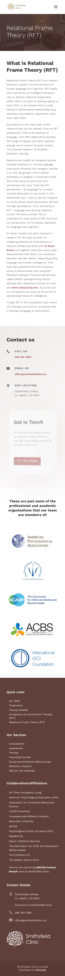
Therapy (14, 752)
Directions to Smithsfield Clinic (33, 905)
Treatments (16, 705)
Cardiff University (19, 811)
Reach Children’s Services (24, 841)
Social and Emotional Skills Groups (30, 761)
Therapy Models (18, 710)
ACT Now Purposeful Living (25, 792)
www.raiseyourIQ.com (24, 287)
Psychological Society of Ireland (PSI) (31, 831)
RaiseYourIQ (16, 836)
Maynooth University (21, 821)
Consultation (16, 743)
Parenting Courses (20, 757)
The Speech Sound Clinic (24, 859)
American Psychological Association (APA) (33, 797)
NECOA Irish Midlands (22, 770)
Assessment (16, 748)
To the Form (28, 461)
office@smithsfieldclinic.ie (30, 374)
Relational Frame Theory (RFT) (27, 722)
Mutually (41, 969)
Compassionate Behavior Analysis (29, 816)
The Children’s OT (19, 855)
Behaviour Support (20, 766)
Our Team (14, 700)
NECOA (13, 826)
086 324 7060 (23, 357)
